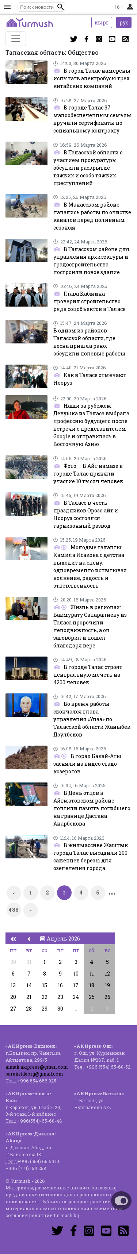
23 (60, 996)
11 (92, 973)
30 (13, 961)
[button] (60, 7)
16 (60, 985)
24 (76, 996)
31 (28, 961)
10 (76, 973)
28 (29, 1008)
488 (14, 909)
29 (44, 1008)
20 (13, 996)
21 (28, 996)
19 (107, 985)
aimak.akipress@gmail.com (36, 1067)
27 (13, 1008)
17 (76, 985)
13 (13, 985)
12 (107, 973)
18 (91, 985)
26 (107, 996)
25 (92, 996)
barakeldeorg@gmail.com (34, 1074)
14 (29, 985)
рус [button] (123, 22)
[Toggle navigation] (15, 38)
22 (44, 996)
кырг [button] (102, 22)
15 (44, 985)
